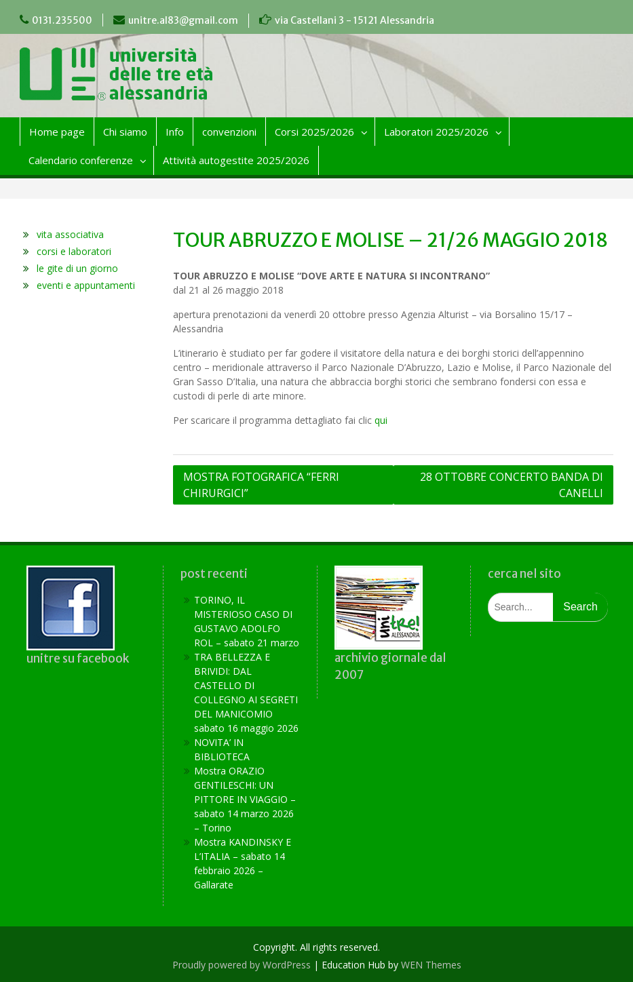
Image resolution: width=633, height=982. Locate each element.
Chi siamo (125, 131)
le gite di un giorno (77, 268)
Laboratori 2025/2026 (436, 131)
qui (381, 420)
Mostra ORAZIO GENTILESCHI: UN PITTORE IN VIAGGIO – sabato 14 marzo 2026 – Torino (245, 799)
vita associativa (70, 234)
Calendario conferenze (80, 160)
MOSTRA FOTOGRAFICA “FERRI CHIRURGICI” (261, 484)
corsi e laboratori (74, 251)
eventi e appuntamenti (86, 285)
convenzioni (229, 131)
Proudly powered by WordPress (241, 964)
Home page (57, 131)
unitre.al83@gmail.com (183, 20)
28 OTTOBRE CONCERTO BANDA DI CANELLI (511, 484)
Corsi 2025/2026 (314, 131)
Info (175, 131)
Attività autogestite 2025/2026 (236, 160)
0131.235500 (62, 20)
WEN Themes (431, 964)
